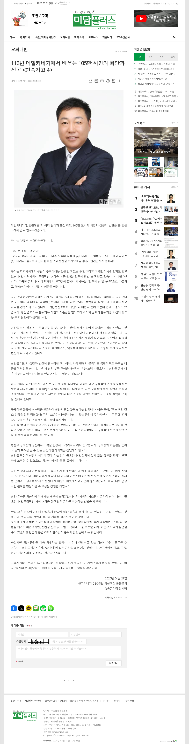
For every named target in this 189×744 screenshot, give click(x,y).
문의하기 (118, 701)
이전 (64, 681)
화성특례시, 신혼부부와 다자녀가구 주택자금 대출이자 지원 (158, 96)
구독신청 (130, 701)
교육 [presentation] (172, 56)
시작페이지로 (18, 3)
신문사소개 (16, 701)
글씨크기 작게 (125, 81)
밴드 (51, 608)
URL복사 (90, 81)
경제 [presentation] (161, 56)
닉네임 (20, 634)
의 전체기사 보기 (114, 597)
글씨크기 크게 (119, 81)
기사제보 (147, 3)
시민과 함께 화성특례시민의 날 (152, 78)
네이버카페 (43, 608)
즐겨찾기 (30, 3)
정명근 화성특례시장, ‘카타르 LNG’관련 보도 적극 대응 (158, 83)
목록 (96, 81)
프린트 (108, 81)
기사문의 (157, 3)
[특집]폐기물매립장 (45, 37)
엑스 (21, 608)
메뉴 (12, 37)
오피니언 (65, 37)
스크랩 (113, 81)
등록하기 (113, 663)
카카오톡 (29, 608)
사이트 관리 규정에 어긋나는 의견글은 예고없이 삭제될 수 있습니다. (51, 648)
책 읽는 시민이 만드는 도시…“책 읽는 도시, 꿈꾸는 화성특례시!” (158, 74)
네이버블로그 (36, 608)
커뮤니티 (107, 37)
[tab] (139, 57)
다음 (74, 681)
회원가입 (166, 3)
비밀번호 (75, 634)
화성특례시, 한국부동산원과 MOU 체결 (156, 91)
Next (174, 141)
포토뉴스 (93, 37)
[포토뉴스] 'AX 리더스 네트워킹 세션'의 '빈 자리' (158, 64)
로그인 (175, 3)
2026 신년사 (123, 37)
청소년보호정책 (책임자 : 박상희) (60, 701)
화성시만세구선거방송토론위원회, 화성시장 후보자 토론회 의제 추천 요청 (158, 69)
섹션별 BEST (142, 49)
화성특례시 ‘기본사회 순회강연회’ (153, 111)
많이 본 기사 (142, 187)
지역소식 (79, 37)
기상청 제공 (63, 4)
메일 (102, 81)
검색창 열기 (174, 37)
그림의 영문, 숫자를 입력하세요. (67, 641)
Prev (138, 141)
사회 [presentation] (139, 56)
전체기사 (25, 37)
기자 (13, 80)
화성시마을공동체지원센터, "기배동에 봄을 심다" (158, 106)
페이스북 (14, 608)
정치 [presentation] (150, 56)
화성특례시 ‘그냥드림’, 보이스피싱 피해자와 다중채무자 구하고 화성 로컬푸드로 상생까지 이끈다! (158, 101)
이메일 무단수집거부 (89, 701)
